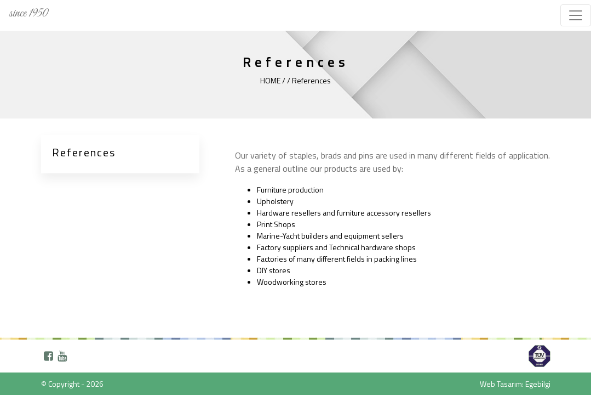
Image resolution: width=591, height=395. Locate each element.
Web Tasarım (501, 384)
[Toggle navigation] (575, 15)
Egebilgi (537, 384)
